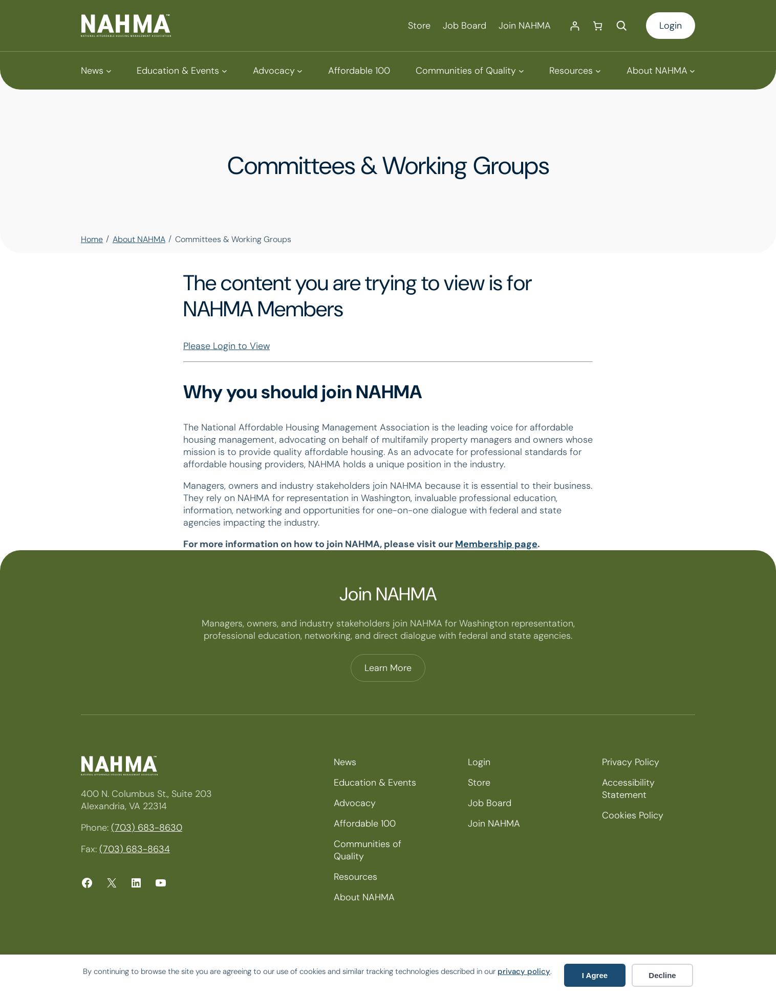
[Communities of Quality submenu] (470, 70)
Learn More (388, 668)
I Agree (595, 975)
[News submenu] (96, 70)
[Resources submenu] (574, 70)
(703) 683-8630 (146, 827)
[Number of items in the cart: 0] (597, 25)
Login (670, 25)
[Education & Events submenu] (182, 70)
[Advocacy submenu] (278, 70)
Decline (662, 975)
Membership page (496, 544)
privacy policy (524, 971)
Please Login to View (226, 346)
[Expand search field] (621, 25)
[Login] (574, 25)
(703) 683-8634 (134, 849)
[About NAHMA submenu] (661, 70)
